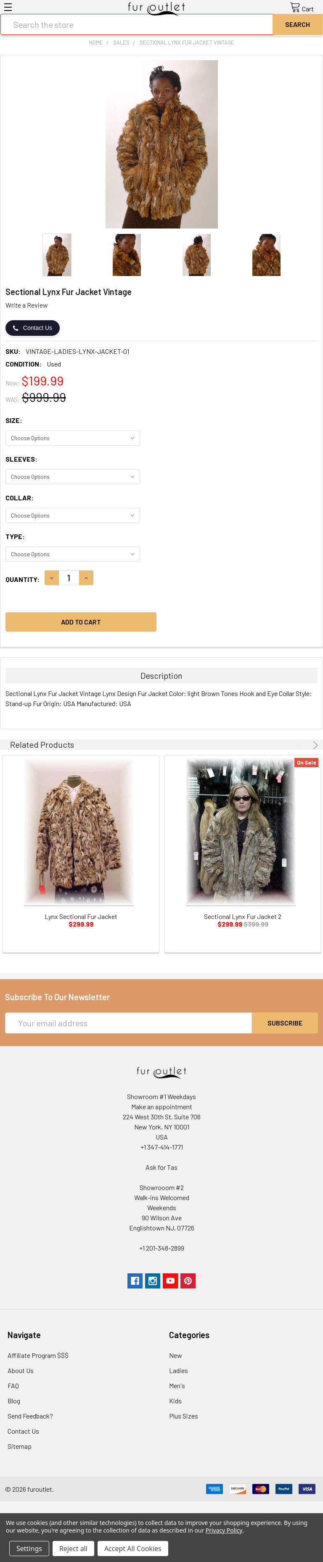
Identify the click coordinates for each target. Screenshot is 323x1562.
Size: (13, 420)
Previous (301, 745)
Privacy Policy (224, 1530)
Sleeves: (21, 459)
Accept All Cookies (133, 1548)
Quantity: (22, 579)
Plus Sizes (183, 1416)
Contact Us (32, 328)
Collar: (19, 498)
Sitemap (20, 1446)
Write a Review (26, 305)
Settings (29, 1548)
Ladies (178, 1370)
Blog (14, 1401)
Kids (175, 1401)
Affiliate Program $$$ (38, 1355)
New (175, 1355)
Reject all (73, 1548)
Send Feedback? (30, 1416)
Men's (177, 1385)
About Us (21, 1370)
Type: (15, 536)
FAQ (13, 1385)
